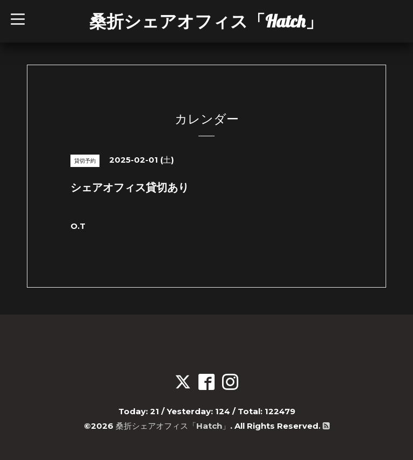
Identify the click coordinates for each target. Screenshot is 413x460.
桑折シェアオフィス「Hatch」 (206, 21)
